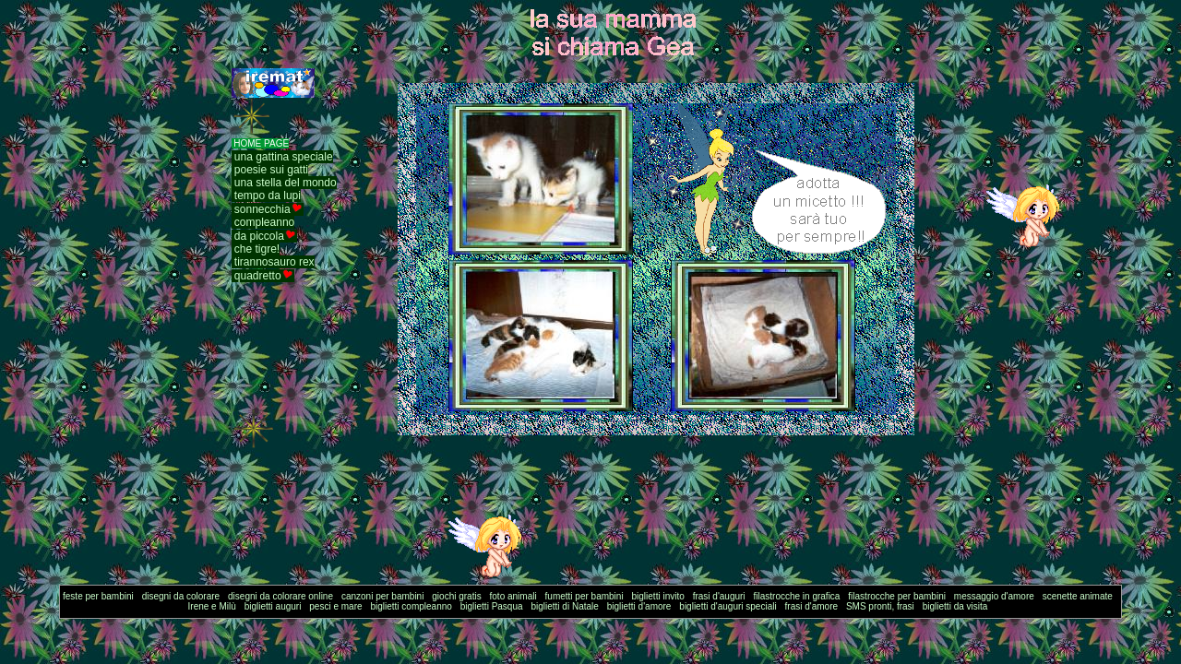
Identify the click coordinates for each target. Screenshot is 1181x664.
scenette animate (1078, 596)
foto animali (513, 596)
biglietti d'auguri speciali (727, 606)
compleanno (264, 222)
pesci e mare (335, 606)
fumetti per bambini (584, 596)
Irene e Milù (212, 606)
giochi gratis (456, 596)
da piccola (259, 236)
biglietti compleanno (410, 606)
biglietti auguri (273, 606)
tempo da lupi (267, 195)
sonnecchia (262, 209)
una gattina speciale (283, 156)
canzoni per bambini (382, 596)
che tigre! (257, 249)
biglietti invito (658, 596)
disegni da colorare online (280, 596)
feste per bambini (98, 596)
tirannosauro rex (274, 261)
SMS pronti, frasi (880, 606)
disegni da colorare (181, 596)
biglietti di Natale (564, 606)
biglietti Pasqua (491, 606)
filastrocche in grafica (797, 596)
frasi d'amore (812, 606)
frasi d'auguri (719, 596)
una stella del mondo (285, 182)
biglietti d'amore (639, 606)
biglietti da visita (955, 606)
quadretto (257, 275)
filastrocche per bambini (897, 596)
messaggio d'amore (994, 596)
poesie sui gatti (271, 169)
